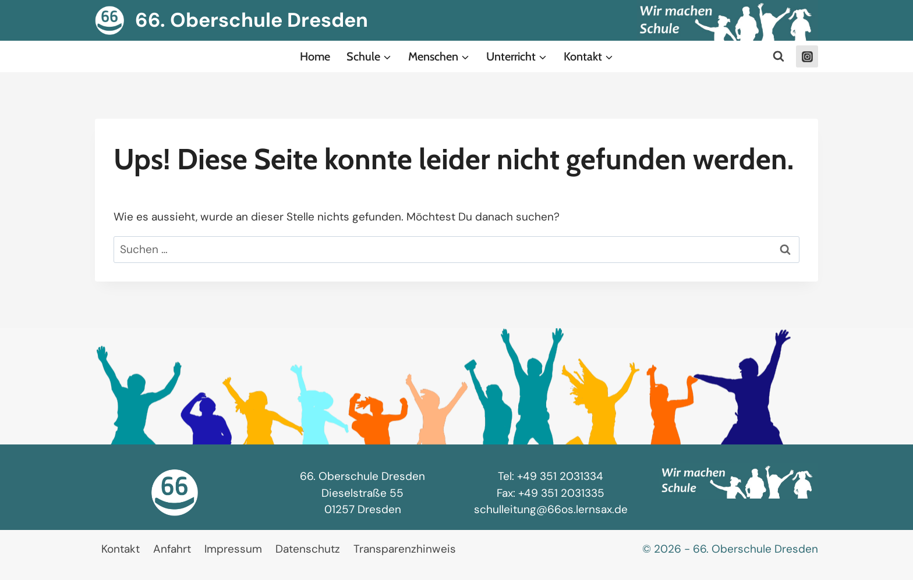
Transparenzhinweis (404, 549)
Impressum (233, 549)
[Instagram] (807, 56)
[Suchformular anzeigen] (778, 56)
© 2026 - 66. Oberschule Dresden (730, 549)
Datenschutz (307, 549)
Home (315, 56)
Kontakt (120, 549)
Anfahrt (172, 549)
